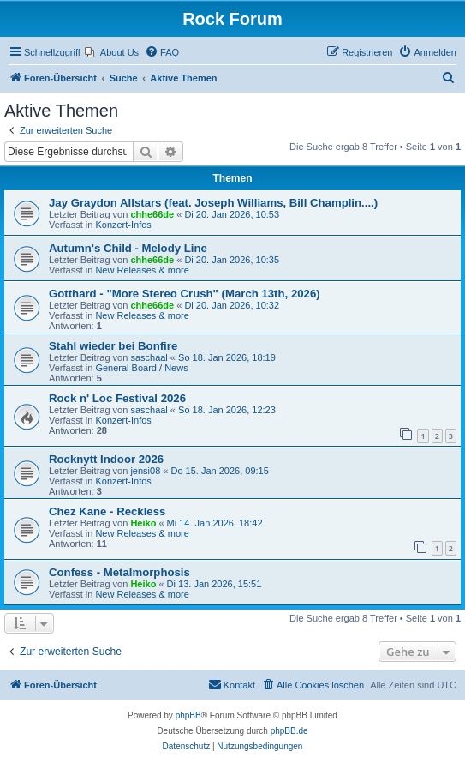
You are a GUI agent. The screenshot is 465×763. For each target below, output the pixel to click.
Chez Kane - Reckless (107, 511)
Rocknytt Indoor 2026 (106, 459)
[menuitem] (112, 52)
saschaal (148, 357)
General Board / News (141, 368)
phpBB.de (289, 731)
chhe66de (152, 214)
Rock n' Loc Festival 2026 (117, 398)
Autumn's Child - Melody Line (128, 248)
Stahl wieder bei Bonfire (113, 345)
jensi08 (145, 471)
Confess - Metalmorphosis (119, 572)
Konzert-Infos (123, 224)
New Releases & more (141, 270)
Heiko (143, 523)
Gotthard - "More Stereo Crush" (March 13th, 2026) (184, 293)
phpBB (188, 715)
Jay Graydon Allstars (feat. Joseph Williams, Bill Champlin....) (213, 202)
